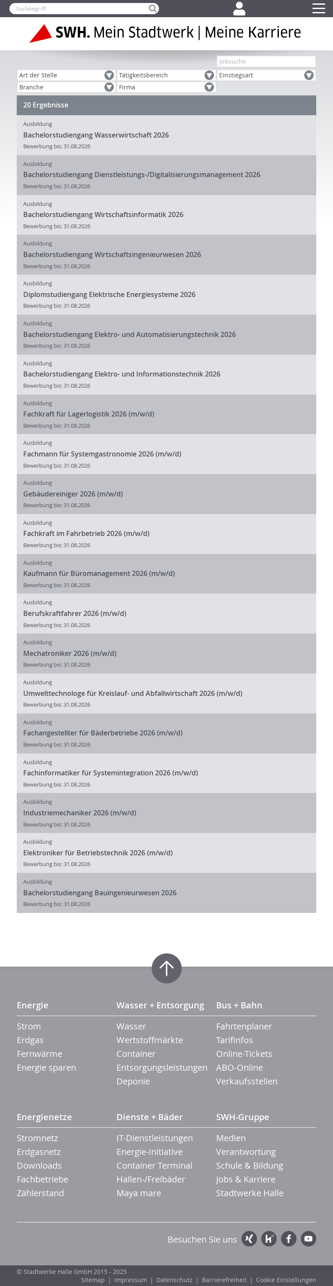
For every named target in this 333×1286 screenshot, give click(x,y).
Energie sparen (46, 1067)
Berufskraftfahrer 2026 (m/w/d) (74, 613)
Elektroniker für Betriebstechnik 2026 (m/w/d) (98, 852)
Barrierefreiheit (224, 1280)
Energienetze (44, 1117)
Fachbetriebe (42, 1179)
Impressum (130, 1280)
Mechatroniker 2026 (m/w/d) (69, 653)
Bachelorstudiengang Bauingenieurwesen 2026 (100, 892)
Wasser (131, 1026)
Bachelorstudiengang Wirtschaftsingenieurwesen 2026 (112, 254)
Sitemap (93, 1280)
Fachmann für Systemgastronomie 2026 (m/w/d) (102, 454)
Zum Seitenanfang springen (167, 968)
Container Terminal (154, 1165)
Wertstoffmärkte (149, 1040)
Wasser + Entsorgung (160, 1005)
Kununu (269, 1238)
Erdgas (30, 1040)
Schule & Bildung (249, 1165)
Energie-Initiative (149, 1151)
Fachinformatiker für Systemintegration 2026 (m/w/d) (110, 773)
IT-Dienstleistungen (154, 1138)
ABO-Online (239, 1067)
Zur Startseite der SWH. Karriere (166, 33)
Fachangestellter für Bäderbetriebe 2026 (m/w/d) (103, 733)
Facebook (288, 1238)
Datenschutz (174, 1280)
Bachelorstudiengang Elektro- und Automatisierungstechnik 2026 (129, 334)
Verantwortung (246, 1151)
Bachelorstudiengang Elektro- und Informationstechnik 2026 (121, 374)
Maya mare (138, 1193)
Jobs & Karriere (245, 1179)
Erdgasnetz (39, 1151)
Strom (29, 1026)
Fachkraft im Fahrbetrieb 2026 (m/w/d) (86, 533)
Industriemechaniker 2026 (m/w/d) (79, 813)
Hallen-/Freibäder (150, 1179)
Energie (33, 1005)
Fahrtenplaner (244, 1026)
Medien (231, 1138)
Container (136, 1053)
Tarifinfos (234, 1040)
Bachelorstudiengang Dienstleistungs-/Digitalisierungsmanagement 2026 (141, 174)
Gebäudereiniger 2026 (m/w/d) (73, 494)
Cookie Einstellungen (286, 1280)
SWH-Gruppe (242, 1117)
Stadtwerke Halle (250, 1193)
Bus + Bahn (239, 1005)
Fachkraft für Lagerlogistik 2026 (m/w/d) (88, 414)
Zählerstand (40, 1193)
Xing (249, 1238)
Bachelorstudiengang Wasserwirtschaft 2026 (96, 135)
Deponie (133, 1081)
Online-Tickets (244, 1053)
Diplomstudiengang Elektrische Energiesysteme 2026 (109, 294)
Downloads (39, 1165)
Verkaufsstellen (247, 1081)
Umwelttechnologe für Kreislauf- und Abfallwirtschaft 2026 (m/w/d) (132, 693)
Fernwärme (39, 1053)
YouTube (308, 1238)
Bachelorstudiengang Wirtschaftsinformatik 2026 (103, 214)
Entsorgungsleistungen (162, 1067)
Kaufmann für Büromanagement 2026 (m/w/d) (99, 573)
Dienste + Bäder (149, 1117)
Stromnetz (37, 1138)
